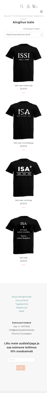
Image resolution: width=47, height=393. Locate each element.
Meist (21, 311)
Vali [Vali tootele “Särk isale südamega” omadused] (23, 93)
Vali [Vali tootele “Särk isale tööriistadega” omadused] (23, 150)
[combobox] (24, 34)
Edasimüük (21, 307)
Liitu (21, 368)
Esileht (8, 16)
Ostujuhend (22, 300)
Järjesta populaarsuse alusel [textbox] (18, 34)
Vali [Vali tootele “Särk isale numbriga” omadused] (23, 207)
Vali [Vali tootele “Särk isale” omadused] (23, 265)
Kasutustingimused (21, 296)
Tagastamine (21, 304)
